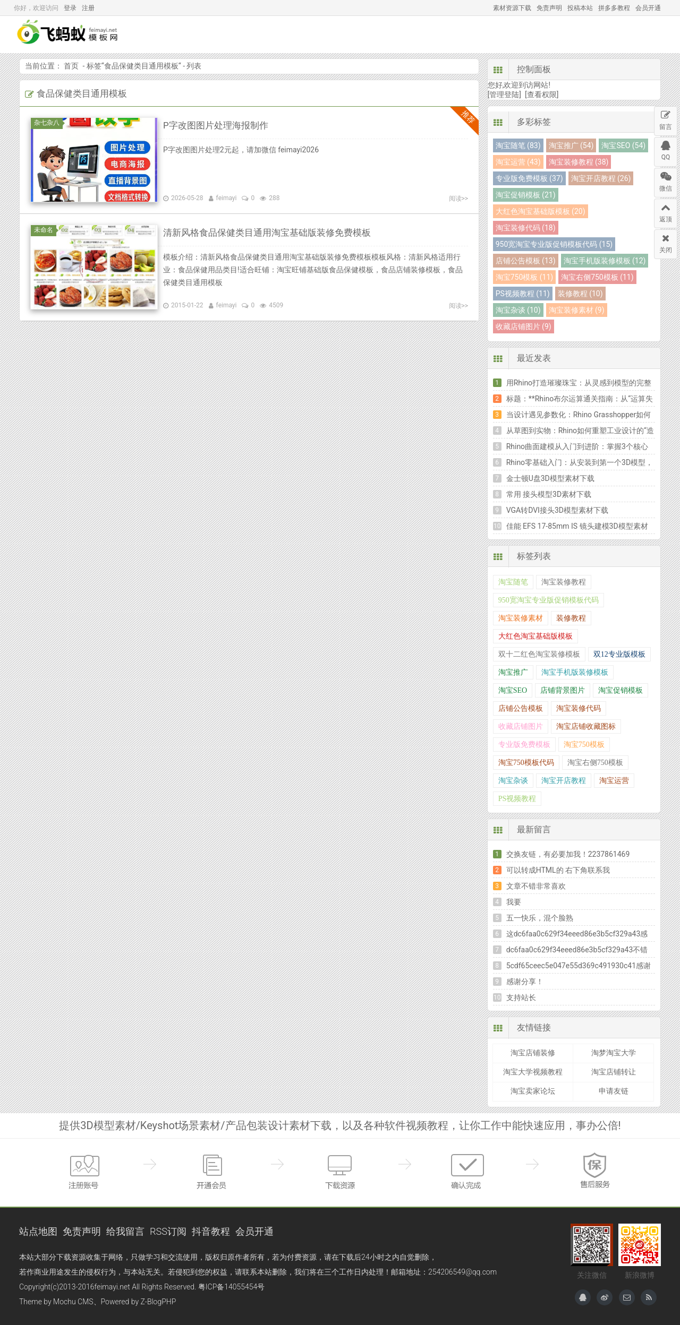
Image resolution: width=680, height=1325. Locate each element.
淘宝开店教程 (563, 781)
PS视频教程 (517, 799)
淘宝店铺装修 (533, 1052)
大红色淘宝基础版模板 (535, 636)
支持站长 (521, 997)
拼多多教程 (614, 8)
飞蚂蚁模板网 (77, 34)
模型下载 (292, 34)
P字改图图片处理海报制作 (218, 125)
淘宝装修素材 (520, 618)
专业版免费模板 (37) (529, 178)
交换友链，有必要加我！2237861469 (568, 854)
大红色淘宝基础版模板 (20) (540, 211)
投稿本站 (580, 8)
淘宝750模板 (584, 744)
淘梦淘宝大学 (613, 1052)
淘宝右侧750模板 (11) (597, 277)
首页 (246, 34)
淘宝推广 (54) (571, 145)
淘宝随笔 (513, 582)
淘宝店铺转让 (613, 1072)
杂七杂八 (48, 122)
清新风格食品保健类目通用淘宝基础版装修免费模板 (273, 232)
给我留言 (125, 1231)
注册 (88, 8)
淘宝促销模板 (620, 690)
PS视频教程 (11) (523, 293)
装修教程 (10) (580, 293)
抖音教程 (211, 1231)
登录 (70, 8)
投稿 (605, 34)
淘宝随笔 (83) (518, 145)
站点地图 (38, 1231)
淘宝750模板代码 (526, 763)
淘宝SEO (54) (623, 145)
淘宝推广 (513, 672)
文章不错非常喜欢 (536, 886)
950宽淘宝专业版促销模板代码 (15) (554, 244)
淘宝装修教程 (563, 582)
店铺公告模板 (520, 708)
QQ (665, 149)
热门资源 (456, 34)
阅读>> (459, 198)
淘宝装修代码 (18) (526, 227)
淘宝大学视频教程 (533, 1072)
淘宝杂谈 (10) (518, 310)
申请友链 (613, 1091)
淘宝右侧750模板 (595, 763)
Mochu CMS (73, 1301)
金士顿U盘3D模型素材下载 (550, 478)
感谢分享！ (524, 981)
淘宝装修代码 (578, 708)
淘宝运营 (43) (518, 162)
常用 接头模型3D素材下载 (549, 494)
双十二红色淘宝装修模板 (539, 654)
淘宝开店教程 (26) (601, 178)
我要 (513, 902)
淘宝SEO (512, 690)
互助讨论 (564, 34)
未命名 (45, 230)
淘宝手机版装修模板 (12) (605, 260)
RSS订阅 (168, 1231)
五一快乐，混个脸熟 (539, 918)
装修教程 (571, 618)
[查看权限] (541, 94)
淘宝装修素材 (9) (577, 310)
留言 (665, 119)
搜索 (644, 34)
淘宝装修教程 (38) (579, 162)
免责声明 (549, 8)
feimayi (226, 198)
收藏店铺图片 (520, 726)
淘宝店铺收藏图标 (586, 726)
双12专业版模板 (619, 654)
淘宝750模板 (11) (524, 277)
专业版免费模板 (524, 744)
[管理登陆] (504, 94)
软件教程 (510, 34)
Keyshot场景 (352, 34)
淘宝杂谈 (513, 781)
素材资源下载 (512, 8)
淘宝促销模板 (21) (526, 195)
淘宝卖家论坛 (533, 1091)
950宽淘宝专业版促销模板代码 (548, 600)
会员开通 (648, 8)
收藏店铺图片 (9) (523, 326)
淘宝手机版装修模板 (574, 672)
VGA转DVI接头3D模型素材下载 (557, 510)
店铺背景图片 (562, 690)
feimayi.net (112, 1287)
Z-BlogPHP (158, 1301)
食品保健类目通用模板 (141, 66)
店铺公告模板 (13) (526, 260)
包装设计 (407, 34)
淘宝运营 (614, 781)
